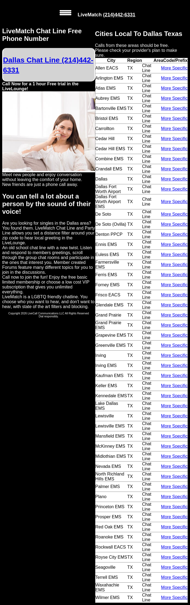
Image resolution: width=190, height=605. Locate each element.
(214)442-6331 (119, 14)
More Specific (174, 68)
